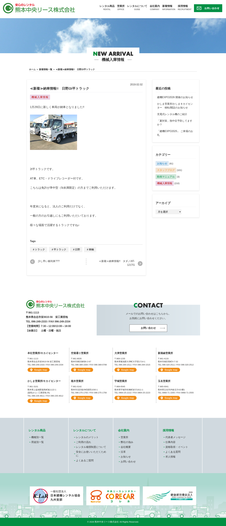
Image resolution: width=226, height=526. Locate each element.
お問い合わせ (128, 461)
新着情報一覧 (45, 69)
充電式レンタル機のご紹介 (172, 114)
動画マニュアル (166, 176)
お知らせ (162, 163)
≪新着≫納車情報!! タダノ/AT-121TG (117, 263)
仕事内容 (170, 442)
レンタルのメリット (87, 437)
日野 (77, 249)
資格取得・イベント (176, 447)
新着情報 (168, 8)
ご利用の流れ (83, 442)
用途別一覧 (37, 442)
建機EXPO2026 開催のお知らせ (175, 97)
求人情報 (170, 456)
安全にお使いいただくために (91, 453)
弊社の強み (127, 442)
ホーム (32, 69)
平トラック (60, 249)
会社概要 (126, 447)
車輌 (91, 249)
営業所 (121, 8)
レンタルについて (137, 8)
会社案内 (155, 8)
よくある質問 (172, 451)
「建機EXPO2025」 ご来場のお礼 (175, 133)
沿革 (123, 451)
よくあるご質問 (85, 460)
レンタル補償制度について (91, 447)
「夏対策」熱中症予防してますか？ (174, 122)
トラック (40, 249)
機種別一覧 (37, 437)
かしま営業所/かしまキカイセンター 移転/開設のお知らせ (175, 106)
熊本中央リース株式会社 (107, 522)
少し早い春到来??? (49, 261)
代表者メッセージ (175, 437)
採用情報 (184, 8)
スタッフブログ (166, 170)
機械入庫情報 (164, 183)
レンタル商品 (107, 8)
